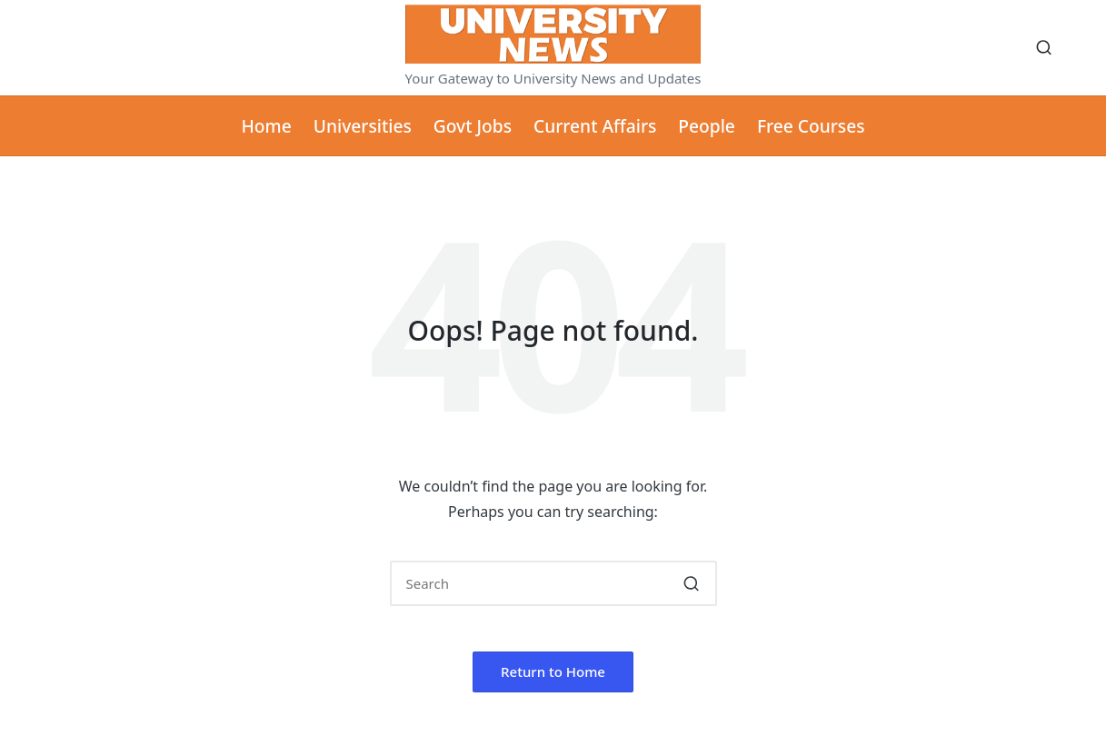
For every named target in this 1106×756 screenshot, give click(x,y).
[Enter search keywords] (553, 583)
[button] (692, 583)
